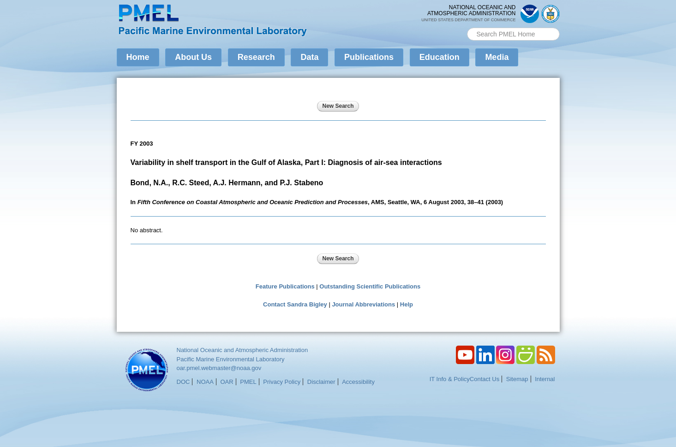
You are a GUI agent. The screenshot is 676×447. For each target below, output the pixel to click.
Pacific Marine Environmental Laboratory (231, 359)
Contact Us (484, 379)
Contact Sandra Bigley (295, 304)
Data (309, 57)
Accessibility (358, 381)
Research (256, 57)
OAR (226, 381)
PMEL (248, 381)
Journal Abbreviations (363, 304)
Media (496, 57)
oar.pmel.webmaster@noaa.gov (219, 368)
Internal (545, 379)
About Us (193, 57)
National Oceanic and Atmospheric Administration (242, 350)
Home (138, 57)
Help (406, 304)
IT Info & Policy (450, 379)
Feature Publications (285, 286)
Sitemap (517, 379)
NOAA (205, 381)
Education (439, 57)
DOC (183, 381)
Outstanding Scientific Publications (369, 286)
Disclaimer (321, 381)
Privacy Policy (281, 381)
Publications (369, 57)
